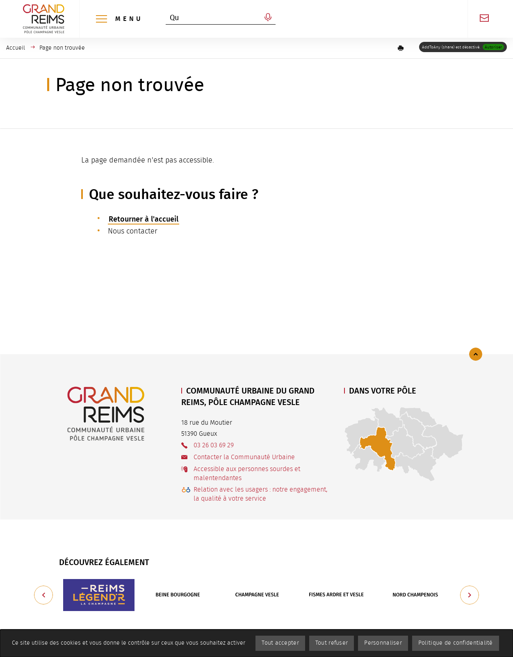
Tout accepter (280, 643)
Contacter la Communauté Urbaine (244, 457)
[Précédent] (43, 595)
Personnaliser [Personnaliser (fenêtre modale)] (383, 643)
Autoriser (493, 47)
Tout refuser (331, 643)
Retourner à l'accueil (143, 219)
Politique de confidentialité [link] (455, 643)
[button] (400, 48)
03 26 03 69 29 (214, 445)
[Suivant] (469, 595)
